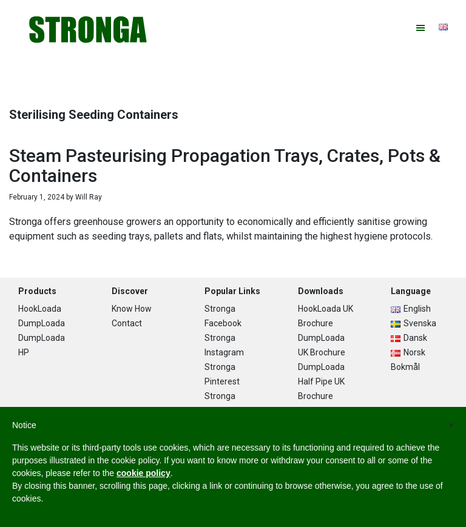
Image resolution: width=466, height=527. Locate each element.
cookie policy (143, 473)
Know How (132, 309)
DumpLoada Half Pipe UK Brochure (321, 381)
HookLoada (39, 309)
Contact (127, 323)
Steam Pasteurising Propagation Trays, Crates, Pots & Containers (225, 165)
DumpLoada (41, 323)
